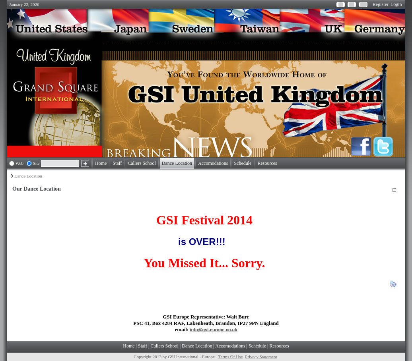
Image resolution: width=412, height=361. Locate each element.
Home (128, 346)
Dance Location (28, 176)
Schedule (257, 346)
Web (19, 163)
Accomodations (230, 346)
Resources (279, 346)
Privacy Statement (261, 356)
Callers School (165, 346)
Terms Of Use (230, 356)
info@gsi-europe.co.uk (213, 329)
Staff (142, 346)
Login (396, 4)
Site (36, 163)
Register (381, 4)
